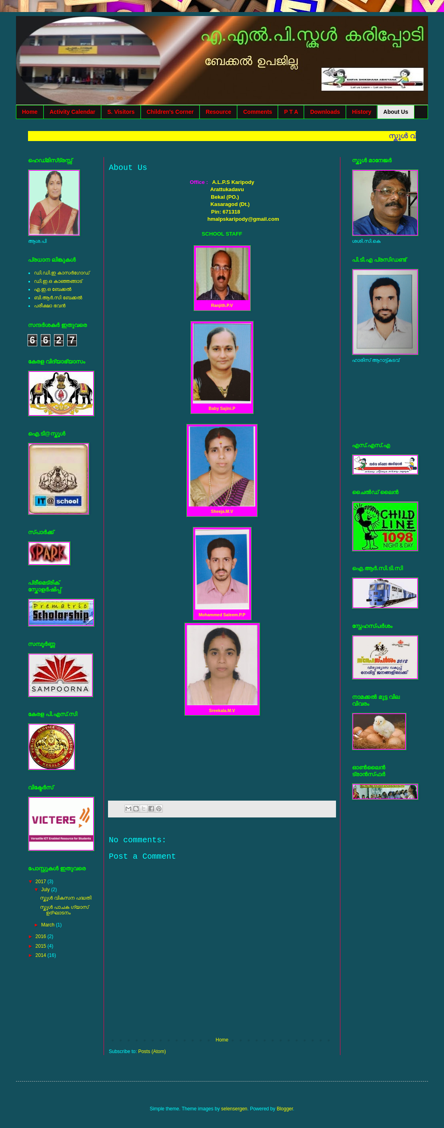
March (48, 925)
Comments (257, 112)
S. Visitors (120, 112)
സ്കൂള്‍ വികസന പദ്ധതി (66, 898)
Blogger (285, 1109)
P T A (291, 112)
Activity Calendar (72, 112)
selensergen (234, 1109)
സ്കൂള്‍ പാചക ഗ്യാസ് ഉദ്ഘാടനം (64, 910)
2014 (42, 955)
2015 (42, 946)
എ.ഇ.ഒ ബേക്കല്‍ (52, 289)
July (46, 889)
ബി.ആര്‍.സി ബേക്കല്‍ (58, 298)
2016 (42, 936)
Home (30, 112)
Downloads (325, 112)
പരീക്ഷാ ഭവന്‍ (50, 306)
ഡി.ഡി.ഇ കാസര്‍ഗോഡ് (61, 273)
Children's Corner (170, 112)
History (361, 112)
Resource (218, 112)
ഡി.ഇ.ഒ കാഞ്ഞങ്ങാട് (58, 281)
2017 (42, 881)
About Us (395, 112)
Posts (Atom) (152, 1051)
